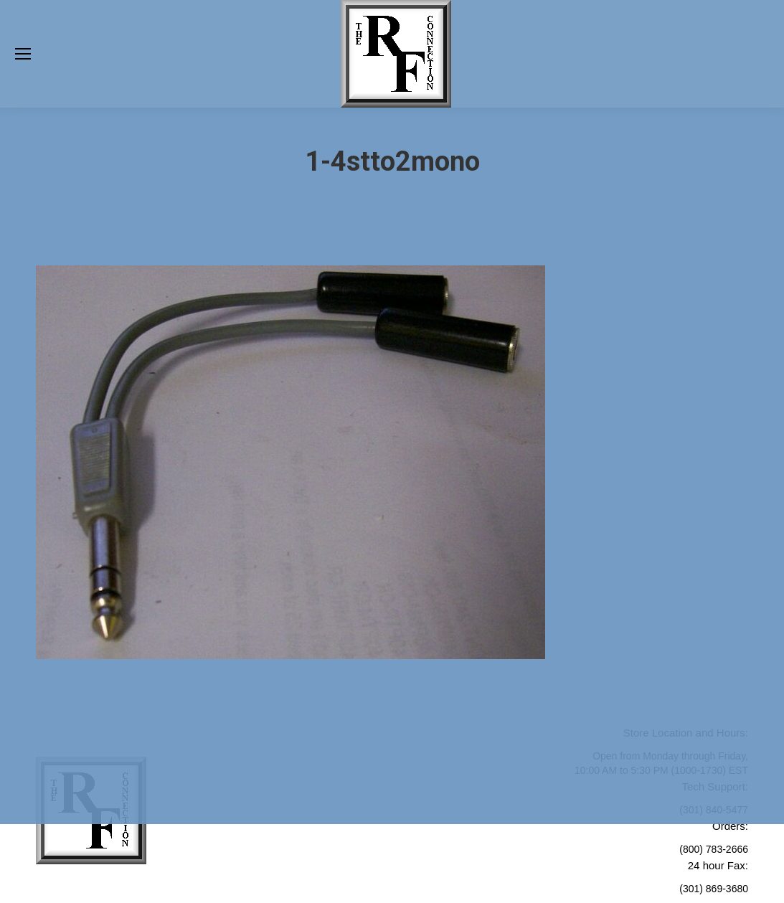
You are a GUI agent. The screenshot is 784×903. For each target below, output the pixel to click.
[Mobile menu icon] (23, 53)
